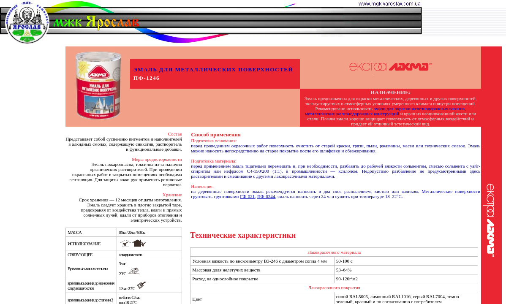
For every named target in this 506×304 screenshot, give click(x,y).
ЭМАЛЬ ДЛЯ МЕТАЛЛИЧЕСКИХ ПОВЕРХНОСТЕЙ (213, 69)
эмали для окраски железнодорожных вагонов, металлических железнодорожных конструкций (385, 111)
